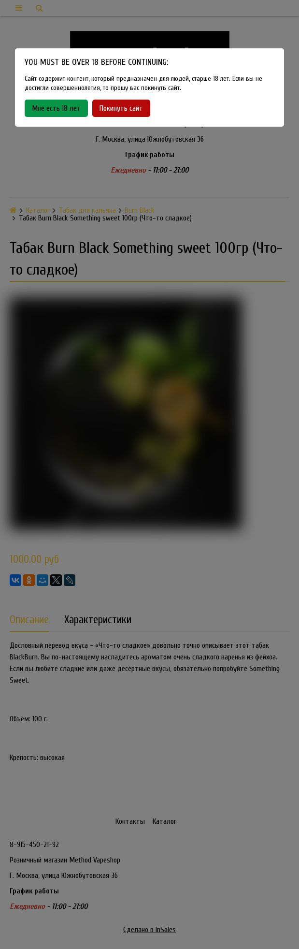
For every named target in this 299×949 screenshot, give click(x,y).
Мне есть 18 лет (56, 108)
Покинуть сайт (121, 108)
